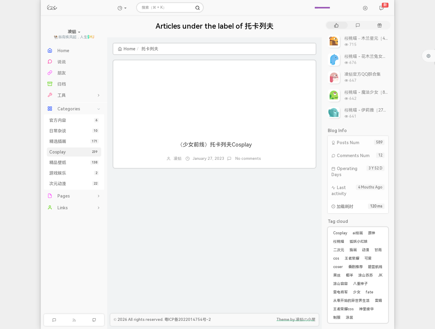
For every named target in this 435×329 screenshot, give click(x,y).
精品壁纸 (74, 162)
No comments (247, 158)
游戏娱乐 (74, 173)
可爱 (368, 258)
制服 (336, 317)
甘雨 (378, 250)
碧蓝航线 (375, 267)
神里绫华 (366, 309)
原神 (371, 233)
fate (369, 292)
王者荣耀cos (343, 309)
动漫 (365, 250)
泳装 (349, 317)
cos (336, 258)
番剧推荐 (355, 267)
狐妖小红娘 (359, 241)
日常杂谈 (74, 130)
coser (338, 267)
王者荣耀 (352, 258)
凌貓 (178, 158)
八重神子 (360, 284)
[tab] (336, 25)
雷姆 (378, 301)
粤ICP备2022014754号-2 (187, 319)
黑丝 (336, 275)
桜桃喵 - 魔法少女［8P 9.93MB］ (376, 92)
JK (380, 275)
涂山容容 (340, 284)
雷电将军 (340, 292)
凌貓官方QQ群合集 (362, 74)
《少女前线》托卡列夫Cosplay (214, 144)
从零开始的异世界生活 (351, 301)
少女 (356, 292)
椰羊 (349, 275)
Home (126, 48)
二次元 (338, 250)
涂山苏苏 (365, 275)
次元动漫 (74, 183)
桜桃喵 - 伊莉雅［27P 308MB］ (374, 110)
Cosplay (74, 152)
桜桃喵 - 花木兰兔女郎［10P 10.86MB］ (382, 56)
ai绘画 (358, 233)
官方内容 (74, 120)
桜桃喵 (338, 241)
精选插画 (74, 141)
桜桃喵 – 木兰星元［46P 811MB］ (376, 38)
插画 (353, 250)
